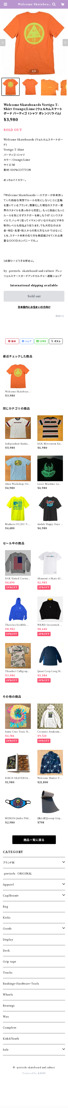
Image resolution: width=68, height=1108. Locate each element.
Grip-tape (9, 961)
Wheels (8, 994)
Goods (7, 928)
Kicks (7, 917)
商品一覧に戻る (34, 840)
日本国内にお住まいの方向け (34, 307)
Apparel (8, 884)
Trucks (8, 972)
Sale (6, 1049)
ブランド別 (9, 862)
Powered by (34, 1073)
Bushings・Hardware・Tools (21, 983)
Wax (6, 1016)
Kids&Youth (11, 1038)
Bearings (9, 1005)
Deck (6, 950)
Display (8, 939)
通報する (59, 316)
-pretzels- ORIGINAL (17, 873)
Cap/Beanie (11, 895)
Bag (5, 906)
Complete (9, 1027)
